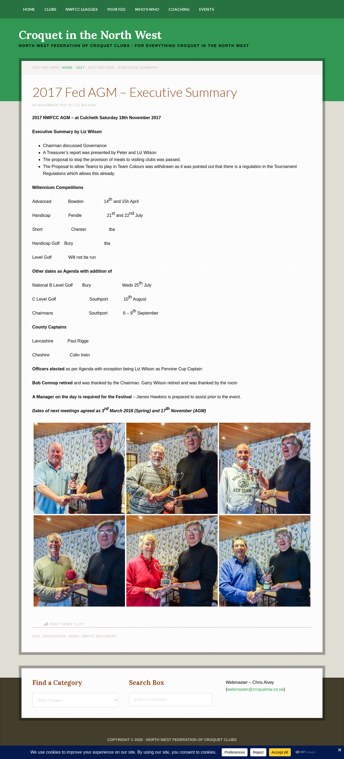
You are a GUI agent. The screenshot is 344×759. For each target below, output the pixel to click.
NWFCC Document (99, 636)
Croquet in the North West (90, 35)
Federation (54, 636)
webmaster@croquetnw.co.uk (255, 689)
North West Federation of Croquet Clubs (191, 740)
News (74, 636)
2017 (36, 636)
